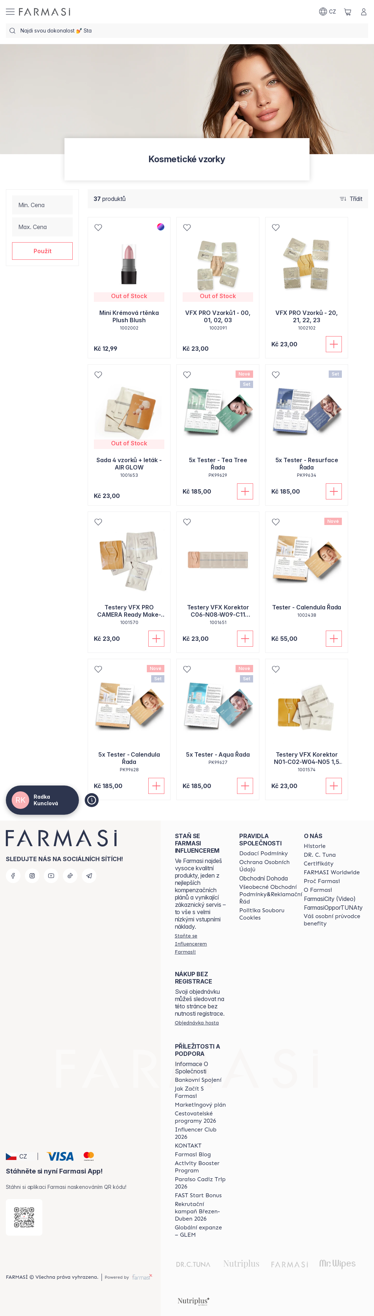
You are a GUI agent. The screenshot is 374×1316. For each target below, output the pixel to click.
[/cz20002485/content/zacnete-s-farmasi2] (200, 1092)
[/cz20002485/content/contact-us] (188, 1145)
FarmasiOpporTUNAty (333, 907)
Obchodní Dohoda (263, 878)
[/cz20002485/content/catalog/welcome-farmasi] (333, 920)
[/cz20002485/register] (200, 944)
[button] (42, 251)
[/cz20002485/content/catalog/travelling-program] (200, 1117)
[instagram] (32, 875)
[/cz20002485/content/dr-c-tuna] (320, 855)
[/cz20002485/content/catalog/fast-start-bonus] (198, 1195)
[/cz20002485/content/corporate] (332, 872)
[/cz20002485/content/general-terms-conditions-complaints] (270, 894)
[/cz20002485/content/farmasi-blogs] (193, 1154)
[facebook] (13, 875)
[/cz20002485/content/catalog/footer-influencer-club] (200, 1133)
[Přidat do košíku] (334, 344)
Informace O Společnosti (191, 1067)
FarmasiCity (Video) (330, 898)
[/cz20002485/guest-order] (197, 1023)
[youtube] (51, 875)
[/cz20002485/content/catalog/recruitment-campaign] (200, 1211)
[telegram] (89, 875)
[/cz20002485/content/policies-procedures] (270, 866)
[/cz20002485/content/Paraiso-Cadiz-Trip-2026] (200, 1183)
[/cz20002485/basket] (347, 11)
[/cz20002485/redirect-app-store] (24, 1217)
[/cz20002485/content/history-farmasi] (315, 846)
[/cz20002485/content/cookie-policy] (270, 914)
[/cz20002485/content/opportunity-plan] (200, 1104)
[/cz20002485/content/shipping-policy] (263, 853)
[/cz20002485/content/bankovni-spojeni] (198, 1080)
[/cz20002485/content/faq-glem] (200, 1231)
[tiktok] (70, 875)
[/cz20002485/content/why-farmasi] (322, 881)
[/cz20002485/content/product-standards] (319, 863)
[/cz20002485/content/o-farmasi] (318, 890)
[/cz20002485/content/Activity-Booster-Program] (200, 1167)
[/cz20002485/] (44, 12)
